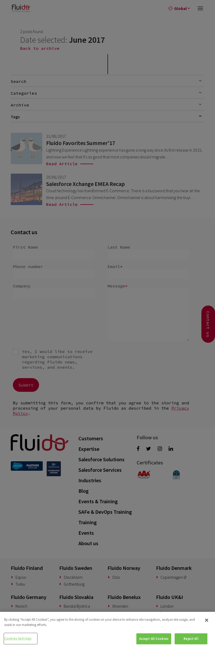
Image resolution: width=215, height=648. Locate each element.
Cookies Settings (17, 638)
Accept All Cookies (153, 638)
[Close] (206, 620)
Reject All (191, 638)
